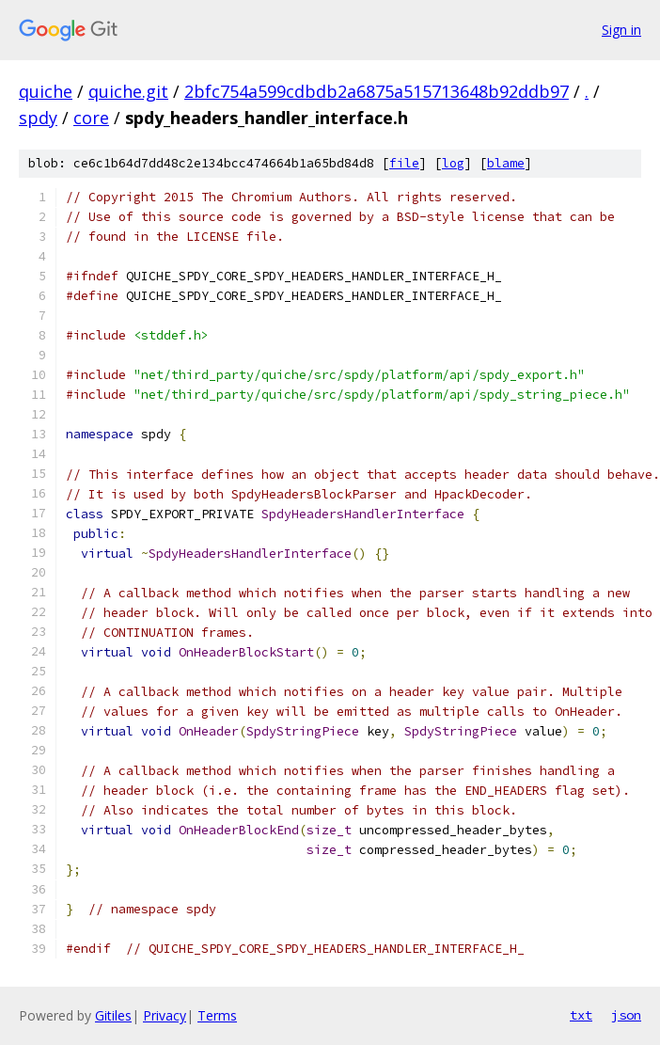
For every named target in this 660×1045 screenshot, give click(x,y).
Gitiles (113, 1015)
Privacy (164, 1015)
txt (581, 1014)
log (453, 163)
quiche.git (128, 91)
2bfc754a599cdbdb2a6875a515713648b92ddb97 (376, 91)
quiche (45, 91)
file (404, 163)
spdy (38, 117)
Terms (217, 1015)
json (626, 1014)
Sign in (621, 30)
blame (506, 163)
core (91, 117)
